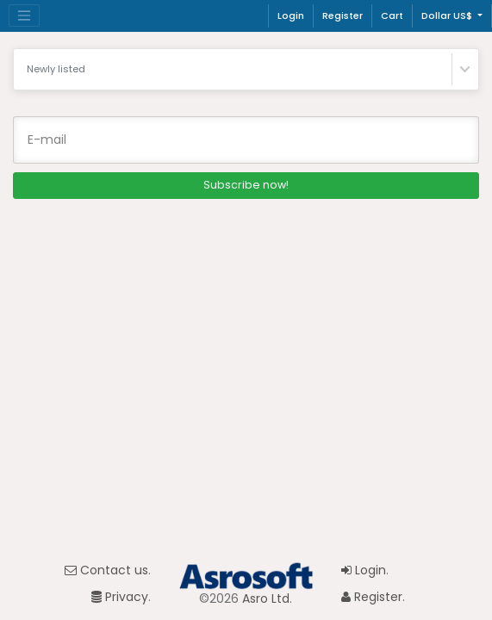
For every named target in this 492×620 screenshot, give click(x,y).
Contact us (106, 570)
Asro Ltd (266, 598)
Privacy (119, 596)
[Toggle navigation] (24, 15)
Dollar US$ (448, 15)
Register (342, 15)
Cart (392, 15)
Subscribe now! (246, 184)
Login (290, 15)
